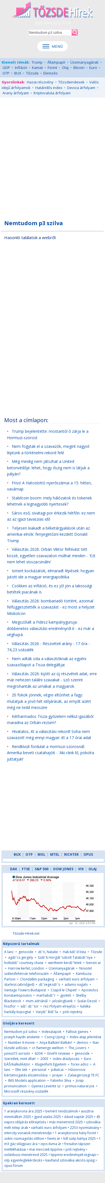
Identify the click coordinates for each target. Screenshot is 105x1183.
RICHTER (71, 854)
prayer (57, 1075)
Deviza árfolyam (81, 87)
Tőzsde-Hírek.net (26, 933)
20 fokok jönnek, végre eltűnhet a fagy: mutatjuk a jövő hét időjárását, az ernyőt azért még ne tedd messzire (49, 701)
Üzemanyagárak (84, 62)
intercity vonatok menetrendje (28, 1133)
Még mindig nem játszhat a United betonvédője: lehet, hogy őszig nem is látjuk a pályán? (48, 468)
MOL (41, 854)
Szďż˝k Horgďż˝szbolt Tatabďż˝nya (65, 957)
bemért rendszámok (61, 1111)
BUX (17, 73)
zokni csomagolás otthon (24, 1138)
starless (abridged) (19, 984)
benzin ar (93, 962)
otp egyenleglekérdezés (23, 1160)
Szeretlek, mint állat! (20, 1058)
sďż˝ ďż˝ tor (29, 1006)
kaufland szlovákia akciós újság (70, 1160)
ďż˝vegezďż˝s (49, 984)
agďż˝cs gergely (20, 957)
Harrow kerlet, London (26, 968)
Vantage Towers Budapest (25, 990)
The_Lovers (77, 1047)
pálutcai (57, 1069)
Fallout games (77, 1031)
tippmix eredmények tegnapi (73, 1154)
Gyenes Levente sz (45, 1086)
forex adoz (79, 1064)
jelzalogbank (62, 1001)
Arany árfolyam (16, 92)
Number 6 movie (21, 1042)
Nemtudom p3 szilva (20, 1031)
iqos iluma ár (51, 1143)
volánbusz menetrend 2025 (26, 1154)
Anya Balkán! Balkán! (55, 1042)
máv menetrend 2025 (66, 1122)
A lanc (9, 951)
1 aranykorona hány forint (75, 1133)
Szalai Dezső (87, 1001)
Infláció (21, 67)
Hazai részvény (40, 82)
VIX (81, 869)
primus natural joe (79, 1086)
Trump (37, 62)
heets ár (53, 1138)
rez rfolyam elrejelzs (59, 1006)
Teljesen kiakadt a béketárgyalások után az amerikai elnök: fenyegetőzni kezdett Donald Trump (48, 534)
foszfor (10, 1006)
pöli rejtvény (72, 1011)
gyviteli (65, 995)
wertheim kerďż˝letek (64, 962)
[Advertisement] (52, 155)
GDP (6, 67)
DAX (13, 869)
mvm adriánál (37, 1001)
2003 (44, 1058)
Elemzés (50, 73)
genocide (25, 951)
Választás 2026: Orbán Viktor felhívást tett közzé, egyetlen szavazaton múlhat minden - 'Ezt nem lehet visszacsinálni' (51, 555)
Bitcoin (79, 67)
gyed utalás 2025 (47, 1116)
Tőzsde (32, 73)
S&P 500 (41, 869)
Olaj (65, 67)
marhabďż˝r (45, 995)
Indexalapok (51, 1031)
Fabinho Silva (60, 1080)
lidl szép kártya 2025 (79, 1138)
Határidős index (48, 87)
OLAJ (92, 869)
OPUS (88, 854)
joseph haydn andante (22, 1037)
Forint (52, 67)
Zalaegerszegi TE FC (83, 1075)
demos (82, 1042)
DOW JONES (63, 869)
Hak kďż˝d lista (74, 951)
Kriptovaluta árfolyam (52, 92)
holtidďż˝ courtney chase (23, 962)
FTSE (26, 869)
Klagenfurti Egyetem (50, 1064)
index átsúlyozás (66, 1058)
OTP (6, 73)
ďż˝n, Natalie (48, 951)
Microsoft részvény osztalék (26, 1091)
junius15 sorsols (17, 1053)
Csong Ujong (55, 1037)
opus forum (13, 1165)
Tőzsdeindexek (71, 82)
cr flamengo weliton (48, 1047)
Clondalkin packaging (37, 979)
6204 (39, 1053)
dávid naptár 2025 (78, 1116)
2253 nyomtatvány (84, 1127)
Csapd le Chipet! (64, 990)
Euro (93, 67)
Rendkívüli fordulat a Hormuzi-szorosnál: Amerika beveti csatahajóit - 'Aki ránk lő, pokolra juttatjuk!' (50, 753)
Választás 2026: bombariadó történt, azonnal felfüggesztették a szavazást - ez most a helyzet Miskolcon (51, 607)
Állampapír (56, 62)
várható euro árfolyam (77, 979)
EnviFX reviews (58, 1053)
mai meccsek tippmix (45, 1149)
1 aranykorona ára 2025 (23, 1111)
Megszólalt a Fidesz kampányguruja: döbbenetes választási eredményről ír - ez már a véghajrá (50, 628)
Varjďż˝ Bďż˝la (47, 1011)
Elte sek (21, 1069)
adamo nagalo (76, 984)
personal (39, 1069)
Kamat (37, 67)
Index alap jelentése (85, 1037)
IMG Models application (27, 1080)
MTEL (54, 854)
